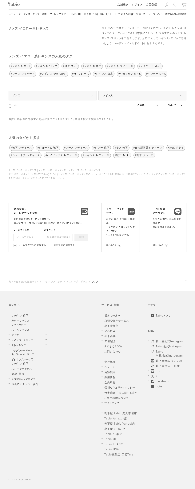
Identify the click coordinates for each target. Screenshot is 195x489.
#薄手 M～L (70, 66)
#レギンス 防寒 (103, 73)
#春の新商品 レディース (147, 147)
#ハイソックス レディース (61, 155)
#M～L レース (80, 73)
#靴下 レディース (21, 147)
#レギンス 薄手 (92, 66)
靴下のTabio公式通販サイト (23, 282)
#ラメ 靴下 (121, 147)
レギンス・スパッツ (52, 282)
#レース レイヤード (23, 73)
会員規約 (58, 245)
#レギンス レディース (96, 155)
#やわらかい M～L (129, 73)
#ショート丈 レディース (25, 155)
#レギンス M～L (20, 66)
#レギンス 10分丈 (47, 66)
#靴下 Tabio (122, 155)
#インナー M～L (156, 73)
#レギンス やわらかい (53, 73)
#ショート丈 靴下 (48, 147)
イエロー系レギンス (77, 282)
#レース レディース (76, 147)
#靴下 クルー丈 (144, 155)
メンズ (95, 282)
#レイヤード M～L (150, 66)
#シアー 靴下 (101, 147)
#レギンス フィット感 (120, 66)
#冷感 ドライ (176, 147)
